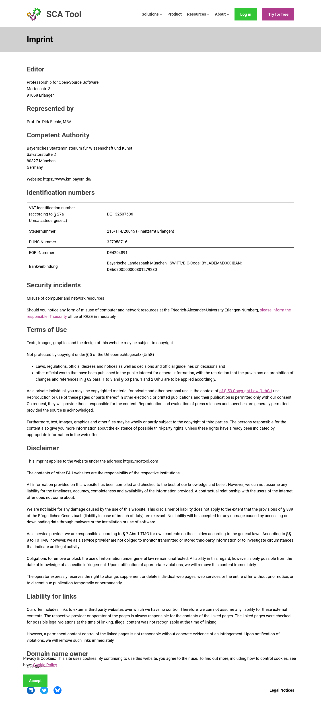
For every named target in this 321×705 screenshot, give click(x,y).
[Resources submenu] (208, 14)
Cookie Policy (45, 664)
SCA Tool (63, 14)
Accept (35, 680)
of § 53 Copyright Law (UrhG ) (245, 390)
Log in (245, 14)
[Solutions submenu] (161, 14)
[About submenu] (228, 14)
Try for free (278, 14)
